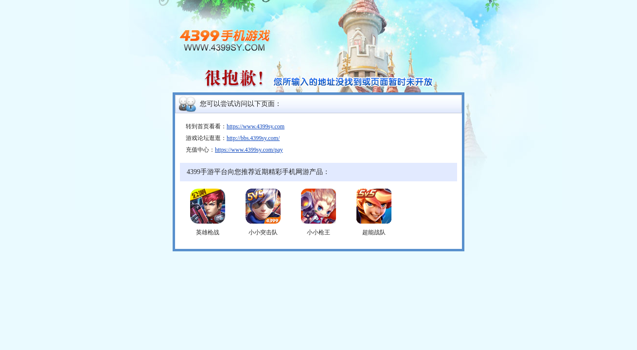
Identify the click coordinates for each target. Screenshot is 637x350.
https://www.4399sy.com (255, 126)
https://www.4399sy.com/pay (249, 149)
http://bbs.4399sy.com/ (253, 138)
